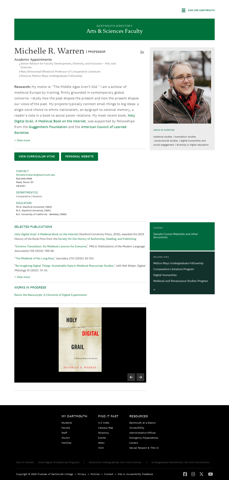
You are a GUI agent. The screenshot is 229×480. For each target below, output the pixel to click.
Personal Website (79, 156)
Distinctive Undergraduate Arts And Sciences (115, 462)
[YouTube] (210, 473)
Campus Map (105, 427)
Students (67, 422)
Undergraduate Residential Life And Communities (180, 462)
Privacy (82, 474)
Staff (64, 432)
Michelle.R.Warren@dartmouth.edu (35, 174)
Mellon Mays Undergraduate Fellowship (178, 263)
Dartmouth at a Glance (142, 422)
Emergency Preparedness (144, 437)
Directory (103, 432)
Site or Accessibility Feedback (135, 474)
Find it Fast (108, 416)
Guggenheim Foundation (48, 126)
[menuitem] (142, 52)
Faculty (66, 427)
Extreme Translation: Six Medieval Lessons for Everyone (51, 246)
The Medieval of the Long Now (34, 258)
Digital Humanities (165, 275)
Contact (108, 474)
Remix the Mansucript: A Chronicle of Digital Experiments (50, 295)
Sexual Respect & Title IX (144, 447)
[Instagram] (193, 473)
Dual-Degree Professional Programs (59, 462)
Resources (138, 416)
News (101, 442)
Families (66, 442)
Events (102, 437)
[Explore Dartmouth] (198, 10)
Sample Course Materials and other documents (175, 235)
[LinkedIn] (142, 52)
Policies (95, 474)
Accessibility (136, 427)
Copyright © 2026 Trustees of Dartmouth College (44, 474)
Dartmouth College (42, 10)
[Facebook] (185, 473)
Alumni (66, 437)
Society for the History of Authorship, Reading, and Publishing (97, 239)
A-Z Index (103, 422)
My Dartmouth (74, 416)
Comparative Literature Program (173, 269)
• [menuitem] (75, 474)
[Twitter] (201, 473)
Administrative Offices (142, 432)
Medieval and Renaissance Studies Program (180, 281)
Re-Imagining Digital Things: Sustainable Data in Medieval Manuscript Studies (64, 266)
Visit (101, 447)
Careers (133, 442)
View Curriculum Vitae (37, 156)
